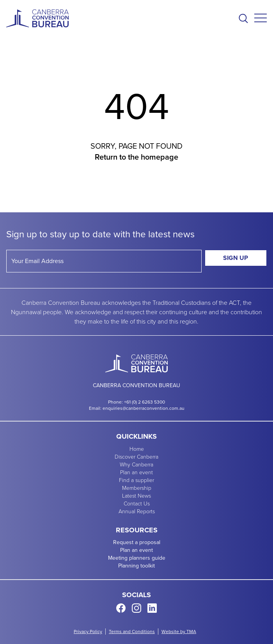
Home (136, 448)
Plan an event (136, 472)
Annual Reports (137, 511)
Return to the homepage (136, 156)
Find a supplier (136, 480)
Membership (136, 487)
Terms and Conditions (132, 631)
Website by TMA (178, 631)
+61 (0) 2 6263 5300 (144, 402)
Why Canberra (136, 464)
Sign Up (235, 257)
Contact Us (137, 503)
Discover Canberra (136, 456)
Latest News (136, 495)
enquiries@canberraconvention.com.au (143, 408)
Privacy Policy (88, 631)
